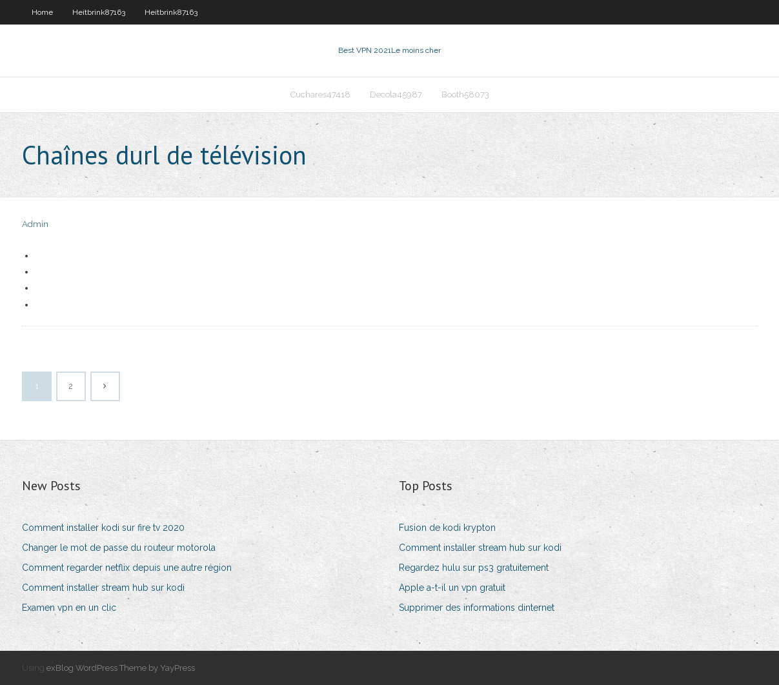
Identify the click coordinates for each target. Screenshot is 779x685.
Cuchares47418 (320, 94)
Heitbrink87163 (98, 12)
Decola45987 (396, 94)
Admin (35, 224)
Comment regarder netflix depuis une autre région (127, 567)
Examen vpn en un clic (69, 607)
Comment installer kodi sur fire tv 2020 (103, 527)
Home (42, 12)
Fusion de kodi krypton (447, 527)
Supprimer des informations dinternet (476, 607)
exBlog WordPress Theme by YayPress (120, 668)
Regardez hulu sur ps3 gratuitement (474, 567)
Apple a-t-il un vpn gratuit (452, 587)
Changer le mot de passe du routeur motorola (119, 547)
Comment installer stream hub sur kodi (103, 587)
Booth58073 (465, 94)
